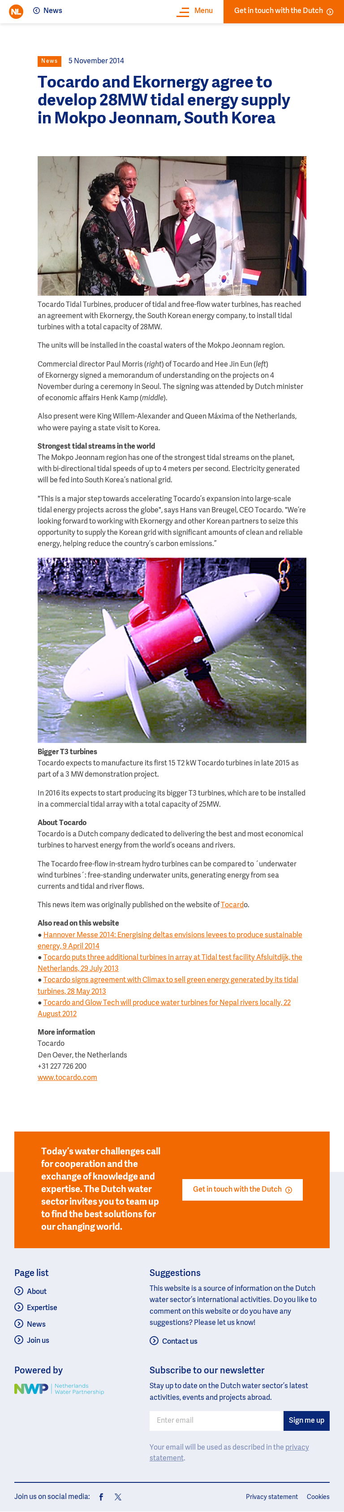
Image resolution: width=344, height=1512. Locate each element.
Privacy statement (272, 1497)
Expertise (42, 1308)
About (37, 1292)
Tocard (232, 905)
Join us (38, 1341)
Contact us (180, 1342)
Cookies (318, 1497)
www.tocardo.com (67, 1078)
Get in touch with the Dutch (283, 11)
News (52, 11)
